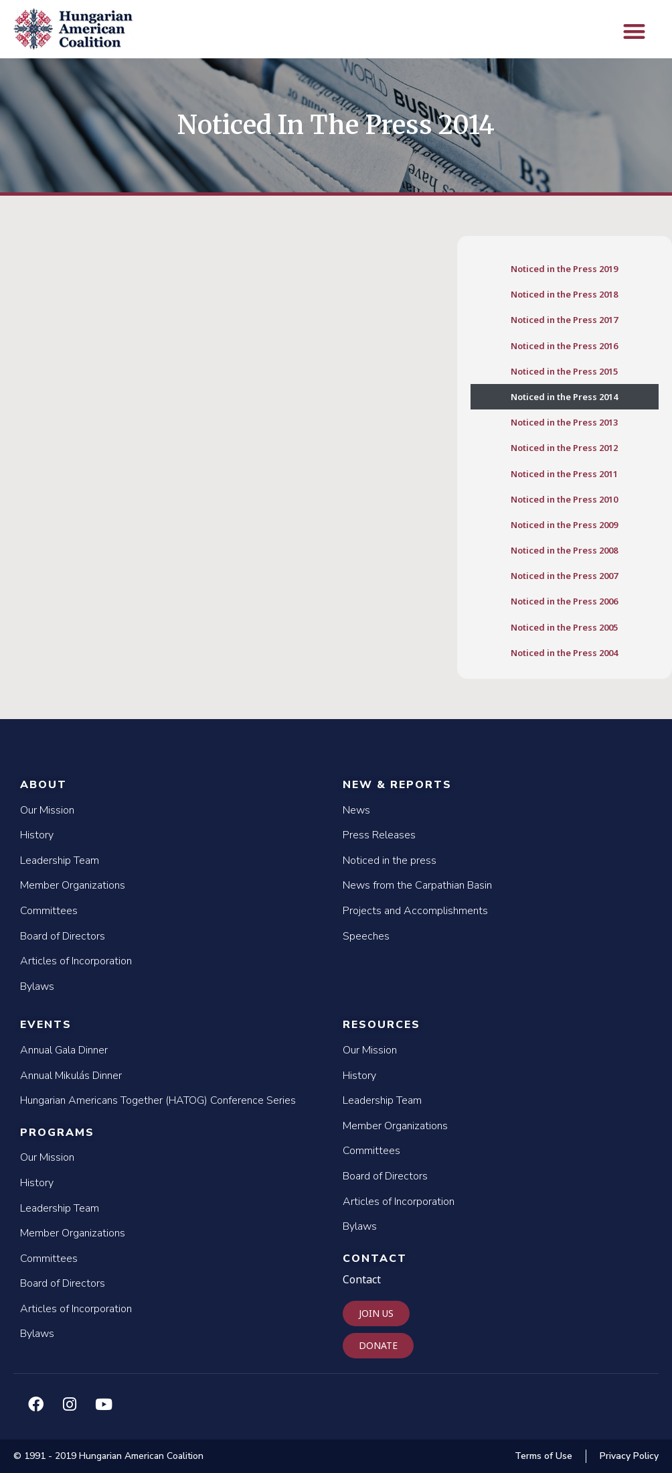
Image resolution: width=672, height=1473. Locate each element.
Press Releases (379, 835)
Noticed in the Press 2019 (564, 269)
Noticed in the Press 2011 (564, 474)
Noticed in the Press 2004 (564, 653)
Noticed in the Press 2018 (564, 294)
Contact (375, 1258)
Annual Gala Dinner (64, 1050)
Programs (57, 1132)
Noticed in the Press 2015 (564, 371)
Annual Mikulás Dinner (71, 1075)
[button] (634, 31)
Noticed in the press (389, 860)
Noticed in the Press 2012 (564, 448)
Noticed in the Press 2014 (564, 397)
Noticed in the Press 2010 (564, 499)
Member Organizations (72, 885)
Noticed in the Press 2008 (564, 550)
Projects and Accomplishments (415, 910)
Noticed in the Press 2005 (564, 627)
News (356, 810)
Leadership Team (59, 860)
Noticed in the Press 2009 (564, 525)
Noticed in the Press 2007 (564, 576)
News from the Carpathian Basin (417, 885)
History (37, 835)
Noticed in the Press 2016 (564, 346)
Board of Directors (62, 936)
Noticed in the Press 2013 (564, 422)
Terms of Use (543, 1456)
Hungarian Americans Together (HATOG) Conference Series (158, 1100)
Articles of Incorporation (76, 961)
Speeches (366, 936)
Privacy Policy (629, 1456)
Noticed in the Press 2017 (564, 320)
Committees (49, 910)
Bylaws (37, 986)
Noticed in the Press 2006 (564, 601)
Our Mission (47, 810)
